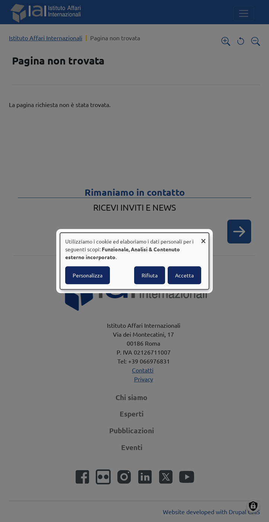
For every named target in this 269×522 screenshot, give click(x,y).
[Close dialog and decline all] (203, 237)
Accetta (184, 275)
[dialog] (134, 261)
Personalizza (87, 275)
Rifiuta (150, 275)
